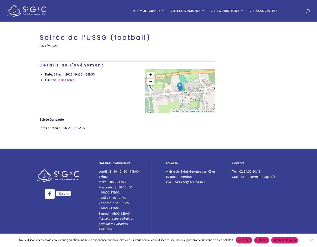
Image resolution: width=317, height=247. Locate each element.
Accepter (244, 240)
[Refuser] (311, 240)
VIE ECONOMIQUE (185, 11)
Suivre (64, 193)
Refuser (261, 240)
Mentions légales (284, 240)
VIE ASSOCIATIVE (263, 11)
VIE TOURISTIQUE (224, 11)
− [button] (150, 82)
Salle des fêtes (63, 80)
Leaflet (175, 111)
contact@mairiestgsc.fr (258, 177)
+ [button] (150, 75)
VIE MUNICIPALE (146, 11)
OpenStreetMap (191, 111)
